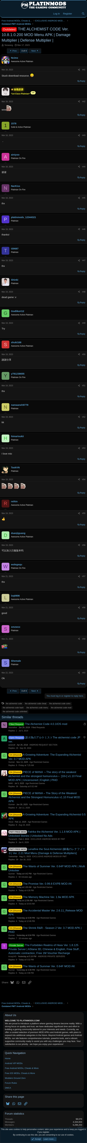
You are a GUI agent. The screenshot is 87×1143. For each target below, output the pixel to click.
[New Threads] (77, 14)
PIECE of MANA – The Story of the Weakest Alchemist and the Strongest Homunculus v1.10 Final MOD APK (44, 797)
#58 (83, 607)
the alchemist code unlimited (15, 711)
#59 (83, 639)
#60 (83, 673)
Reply (82, 81)
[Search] (83, 14)
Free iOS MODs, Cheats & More (20, 1073)
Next (35, 51)
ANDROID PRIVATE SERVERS (51, 956)
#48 (83, 292)
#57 (83, 576)
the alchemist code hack (13, 708)
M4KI (10, 783)
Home (7, 1058)
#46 (83, 229)
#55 (83, 513)
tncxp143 (12, 956)
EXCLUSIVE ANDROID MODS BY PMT (48, 839)
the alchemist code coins (59, 703)
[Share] (79, 70)
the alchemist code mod (61, 708)
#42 (83, 101)
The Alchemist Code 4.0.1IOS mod (46, 724)
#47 (83, 260)
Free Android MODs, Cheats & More (22, 1068)
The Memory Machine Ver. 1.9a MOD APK (48, 897)
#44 (83, 167)
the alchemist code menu (37, 708)
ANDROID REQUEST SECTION (43, 745)
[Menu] (4, 13)
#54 (83, 479)
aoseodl (11, 745)
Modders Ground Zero (15, 1078)
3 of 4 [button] (24, 51)
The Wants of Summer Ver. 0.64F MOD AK (49, 966)
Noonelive (12, 727)
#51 (83, 385)
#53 (83, 448)
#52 (83, 417)
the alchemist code (14, 703)
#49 (83, 323)
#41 (83, 70)
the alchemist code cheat (35, 703)
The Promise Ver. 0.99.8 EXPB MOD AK (47, 883)
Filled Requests (38, 727)
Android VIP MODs (14, 1063)
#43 (83, 135)
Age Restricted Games (39, 762)
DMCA (8, 1088)
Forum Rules (11, 1083)
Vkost (10, 822)
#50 (83, 354)
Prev (13, 51)
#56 (83, 545)
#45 (83, 198)
